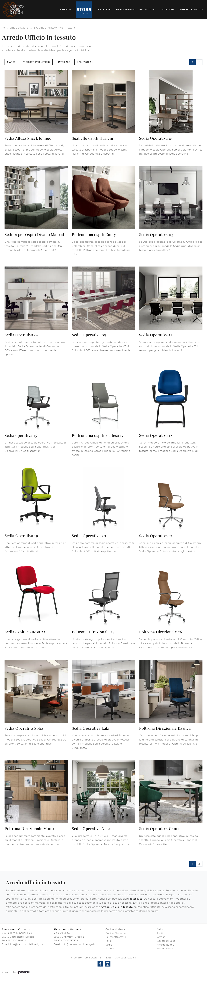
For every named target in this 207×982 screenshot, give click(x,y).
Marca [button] (11, 62)
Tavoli (108, 940)
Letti (160, 933)
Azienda (65, 9)
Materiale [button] (63, 62)
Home (5, 28)
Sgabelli (110, 948)
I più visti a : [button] (85, 62)
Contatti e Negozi (191, 9)
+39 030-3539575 (16, 940)
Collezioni (104, 9)
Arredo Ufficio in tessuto (61, 28)
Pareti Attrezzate (115, 937)
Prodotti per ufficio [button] (36, 62)
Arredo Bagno (165, 944)
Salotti (161, 929)
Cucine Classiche (115, 933)
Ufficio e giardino (19, 28)
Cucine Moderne (115, 929)
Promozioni (147, 9)
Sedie (108, 944)
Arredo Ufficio (38, 28)
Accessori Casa (166, 940)
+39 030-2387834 (68, 940)
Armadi (161, 937)
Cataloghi (167, 9)
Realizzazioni (125, 9)
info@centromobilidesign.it (26, 944)
